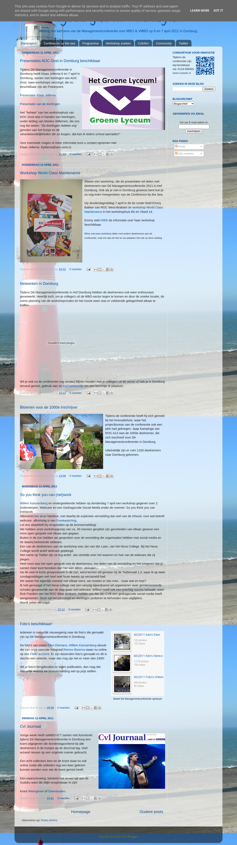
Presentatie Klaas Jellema (38, 95)
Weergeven (36, 791)
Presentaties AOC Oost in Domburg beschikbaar (60, 61)
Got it (218, 10)
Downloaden (56, 791)
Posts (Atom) (49, 820)
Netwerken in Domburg (39, 284)
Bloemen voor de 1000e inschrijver (49, 407)
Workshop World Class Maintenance (50, 173)
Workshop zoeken (118, 43)
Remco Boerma (74, 649)
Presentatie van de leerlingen (40, 104)
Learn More (199, 10)
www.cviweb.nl (182, 73)
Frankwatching (66, 520)
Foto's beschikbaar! (36, 624)
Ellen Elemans (57, 645)
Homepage (80, 811)
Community (164, 43)
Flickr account (39, 654)
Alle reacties (184, 153)
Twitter (183, 43)
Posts (180, 146)
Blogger (132, 836)
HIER (104, 220)
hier (37, 516)
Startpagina (29, 43)
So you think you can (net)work (45, 495)
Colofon (143, 43)
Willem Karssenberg (34, 503)
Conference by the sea (59, 43)
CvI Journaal (30, 726)
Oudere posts (151, 811)
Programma (90, 43)
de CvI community (71, 386)
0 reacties (75, 154)
